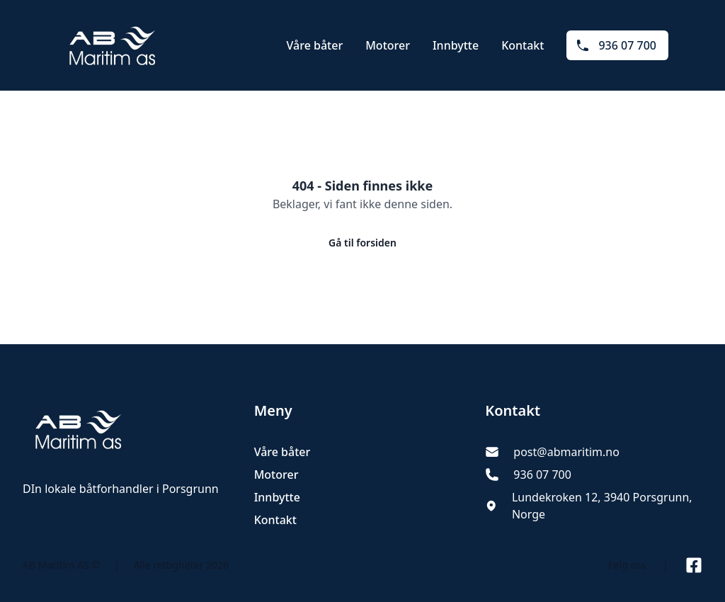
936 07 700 (616, 45)
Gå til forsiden (362, 242)
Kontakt (522, 45)
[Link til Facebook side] (693, 565)
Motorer (387, 45)
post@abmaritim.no (566, 452)
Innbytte (456, 45)
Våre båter (315, 45)
